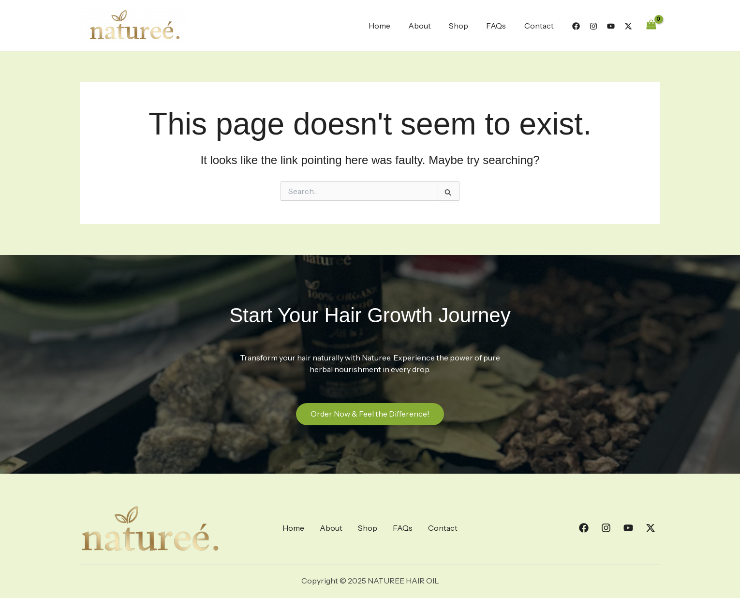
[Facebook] (576, 26)
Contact (540, 25)
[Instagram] (593, 26)
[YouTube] (611, 26)
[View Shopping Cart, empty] (651, 25)
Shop (464, 25)
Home (390, 25)
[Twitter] (628, 26)
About (428, 25)
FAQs (500, 25)
